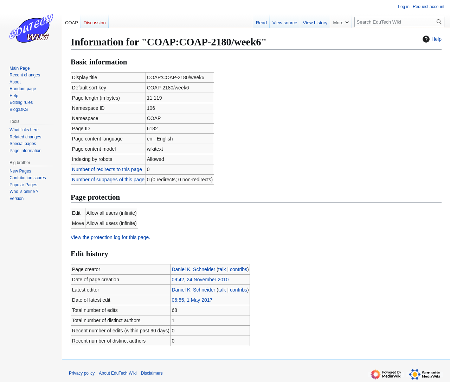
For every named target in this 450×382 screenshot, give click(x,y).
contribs (238, 269)
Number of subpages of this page (108, 179)
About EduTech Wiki (117, 373)
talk (222, 269)
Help (431, 39)
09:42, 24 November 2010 (200, 279)
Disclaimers (152, 373)
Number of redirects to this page (107, 169)
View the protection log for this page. (110, 237)
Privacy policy (82, 373)
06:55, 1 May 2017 (192, 300)
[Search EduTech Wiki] (399, 22)
